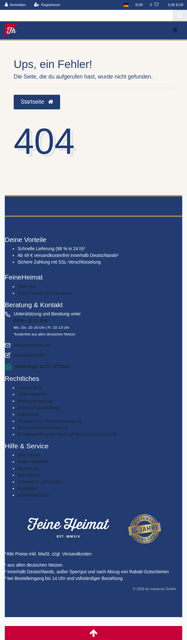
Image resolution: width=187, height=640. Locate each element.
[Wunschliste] (154, 5)
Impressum (28, 414)
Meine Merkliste (33, 461)
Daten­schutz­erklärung (39, 407)
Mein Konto (28, 455)
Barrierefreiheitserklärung (42, 427)
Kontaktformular (29, 355)
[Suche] (180, 15)
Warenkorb (28, 475)
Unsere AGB (29, 387)
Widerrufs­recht (31, 394)
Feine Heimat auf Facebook (44, 293)
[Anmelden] (15, 5)
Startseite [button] (37, 102)
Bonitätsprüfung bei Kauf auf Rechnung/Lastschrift (67, 434)
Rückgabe (27, 488)
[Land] (126, 5)
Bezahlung (27, 468)
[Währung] (139, 5)
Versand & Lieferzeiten (39, 481)
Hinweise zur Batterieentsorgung (49, 420)
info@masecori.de (32, 345)
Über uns (26, 286)
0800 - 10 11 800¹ (31, 320)
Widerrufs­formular (35, 400)
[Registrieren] (47, 5)
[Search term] (86, 15)
